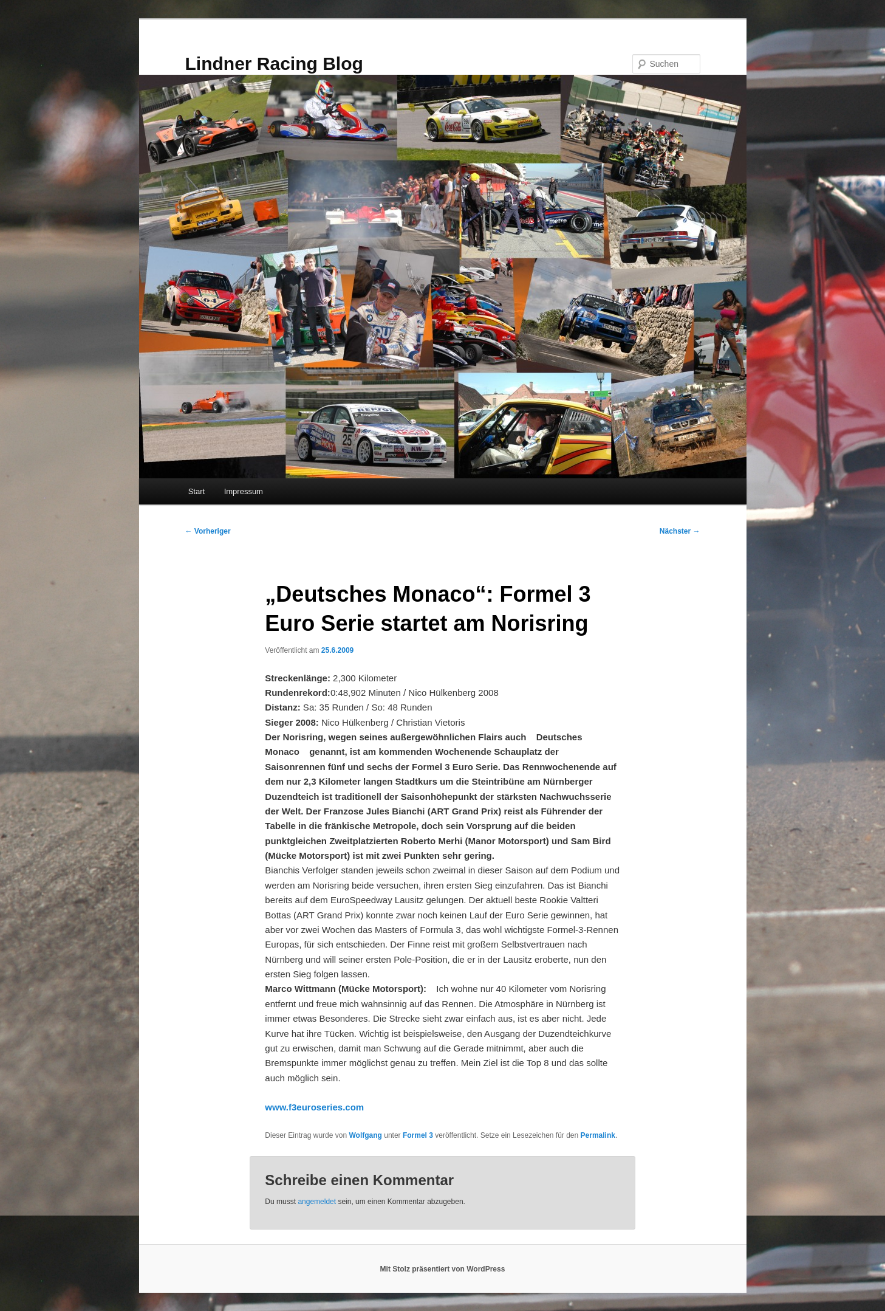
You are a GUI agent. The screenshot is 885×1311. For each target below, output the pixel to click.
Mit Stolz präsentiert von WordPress (442, 1269)
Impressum (243, 491)
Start (196, 491)
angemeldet (317, 1201)
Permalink (598, 1135)
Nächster (680, 531)
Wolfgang (365, 1135)
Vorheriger (208, 531)
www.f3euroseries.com (314, 1107)
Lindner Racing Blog (274, 63)
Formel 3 (418, 1135)
